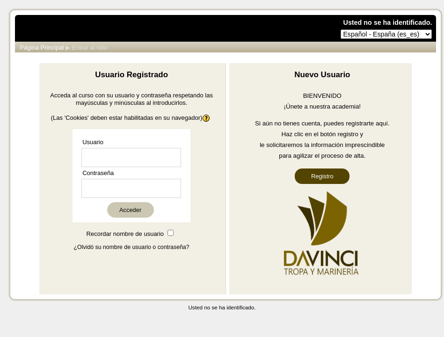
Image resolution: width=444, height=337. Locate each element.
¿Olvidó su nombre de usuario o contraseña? (131, 247)
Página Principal (42, 47)
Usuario (92, 142)
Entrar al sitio (90, 47)
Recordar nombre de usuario (125, 233)
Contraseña (98, 172)
